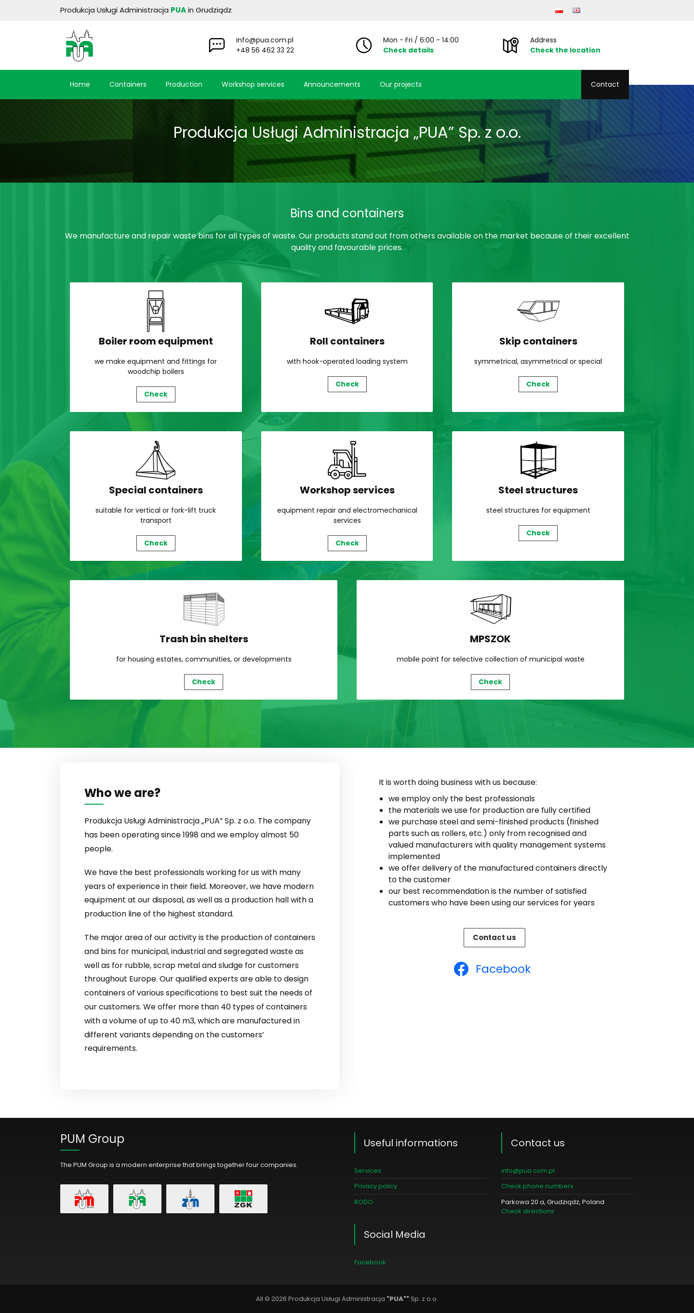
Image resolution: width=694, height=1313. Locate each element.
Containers (128, 84)
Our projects (401, 84)
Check (156, 394)
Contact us (494, 937)
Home (80, 84)
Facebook (370, 1262)
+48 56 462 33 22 (265, 50)
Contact (605, 84)
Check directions (527, 1211)
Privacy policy (375, 1186)
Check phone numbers (537, 1186)
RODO (363, 1202)
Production (184, 84)
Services (367, 1170)
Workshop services (253, 84)
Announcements (332, 84)
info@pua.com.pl (265, 40)
